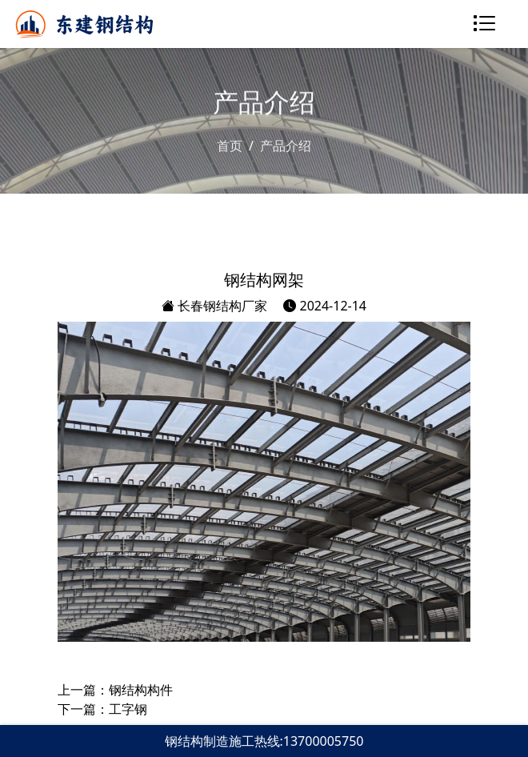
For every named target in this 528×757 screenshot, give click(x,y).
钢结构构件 (141, 690)
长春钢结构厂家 (214, 305)
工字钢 (128, 709)
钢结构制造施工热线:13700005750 (264, 741)
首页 (229, 145)
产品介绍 (285, 145)
